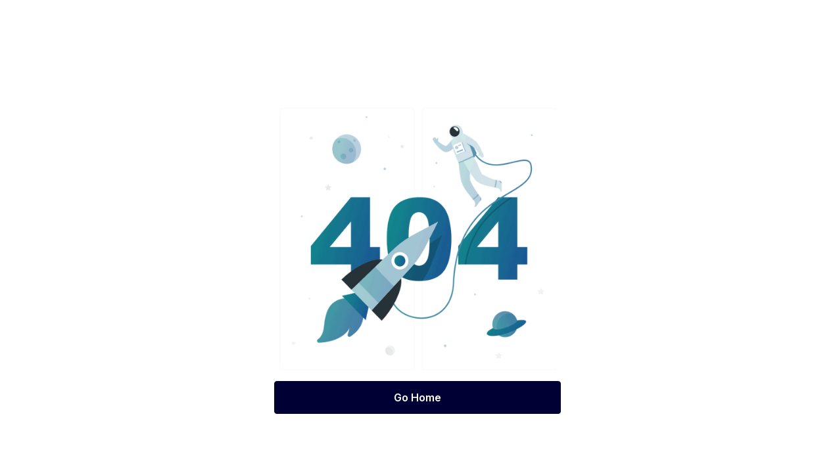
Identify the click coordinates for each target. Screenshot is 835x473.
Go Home (417, 397)
